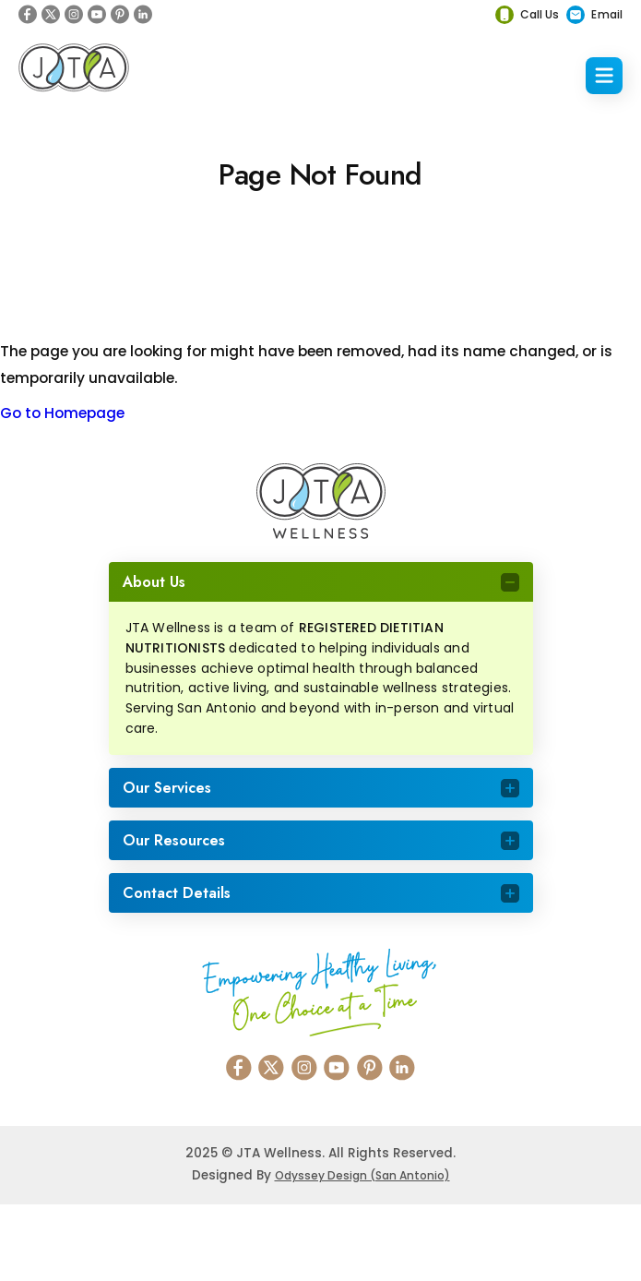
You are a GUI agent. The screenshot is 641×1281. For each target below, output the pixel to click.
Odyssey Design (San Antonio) (362, 1175)
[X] (51, 14)
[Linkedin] (143, 14)
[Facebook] (27, 14)
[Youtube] (97, 14)
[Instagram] (74, 14)
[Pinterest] (120, 14)
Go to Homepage (62, 413)
